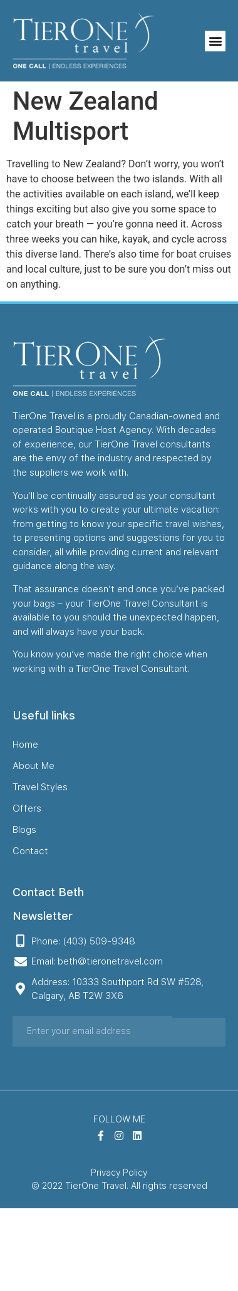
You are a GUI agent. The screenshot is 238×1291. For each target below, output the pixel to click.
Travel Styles (40, 787)
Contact (30, 851)
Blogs (24, 829)
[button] (215, 41)
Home (25, 744)
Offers (27, 808)
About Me (33, 765)
